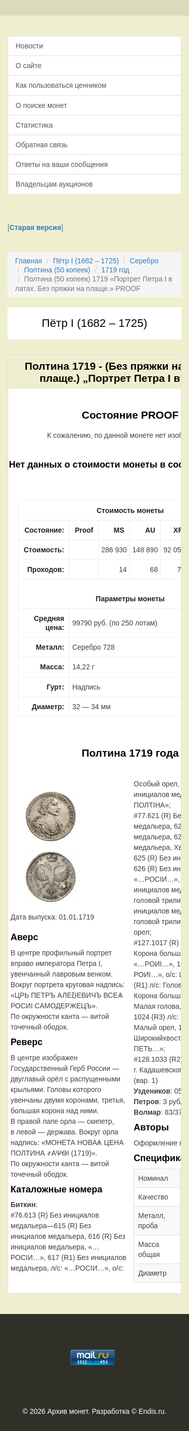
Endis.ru (151, 1411)
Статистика (34, 125)
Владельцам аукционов (54, 184)
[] (35, 227)
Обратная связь (42, 145)
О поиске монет (41, 105)
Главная (28, 261)
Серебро (144, 261)
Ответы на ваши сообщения (62, 164)
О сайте (28, 66)
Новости (29, 46)
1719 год (115, 270)
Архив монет (67, 1411)
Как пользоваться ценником (61, 85)
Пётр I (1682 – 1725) (86, 261)
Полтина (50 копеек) (57, 270)
